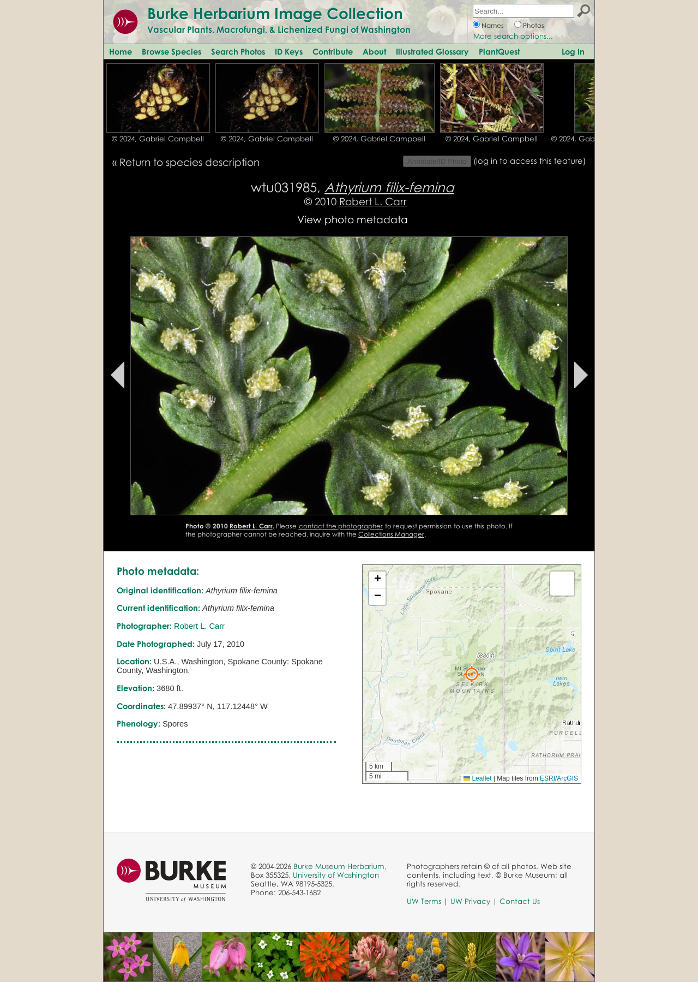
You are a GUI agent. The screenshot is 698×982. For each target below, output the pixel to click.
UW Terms (424, 901)
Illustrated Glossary (432, 51)
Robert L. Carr (373, 201)
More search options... (513, 36)
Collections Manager (391, 534)
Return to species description (189, 162)
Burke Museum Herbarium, (340, 866)
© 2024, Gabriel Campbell (158, 138)
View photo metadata (352, 219)
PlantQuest (499, 51)
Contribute (332, 51)
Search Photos (238, 51)
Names (493, 25)
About (374, 51)
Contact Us (520, 901)
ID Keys (289, 51)
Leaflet (477, 778)
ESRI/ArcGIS (559, 778)
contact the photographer (341, 526)
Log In (573, 51)
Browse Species (171, 51)
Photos (533, 25)
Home (120, 51)
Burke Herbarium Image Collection (275, 13)
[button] (471, 674)
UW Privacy (470, 901)
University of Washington (336, 875)
